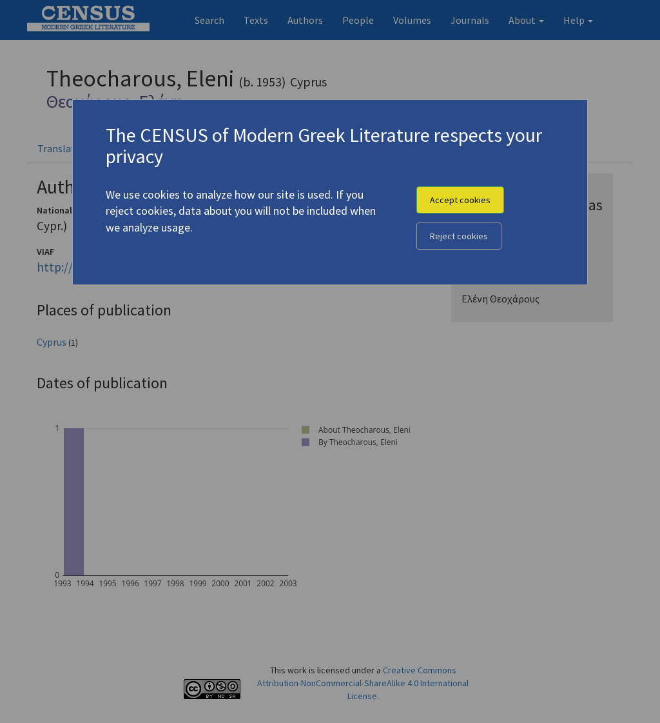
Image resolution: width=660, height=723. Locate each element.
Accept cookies (460, 200)
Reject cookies (459, 236)
